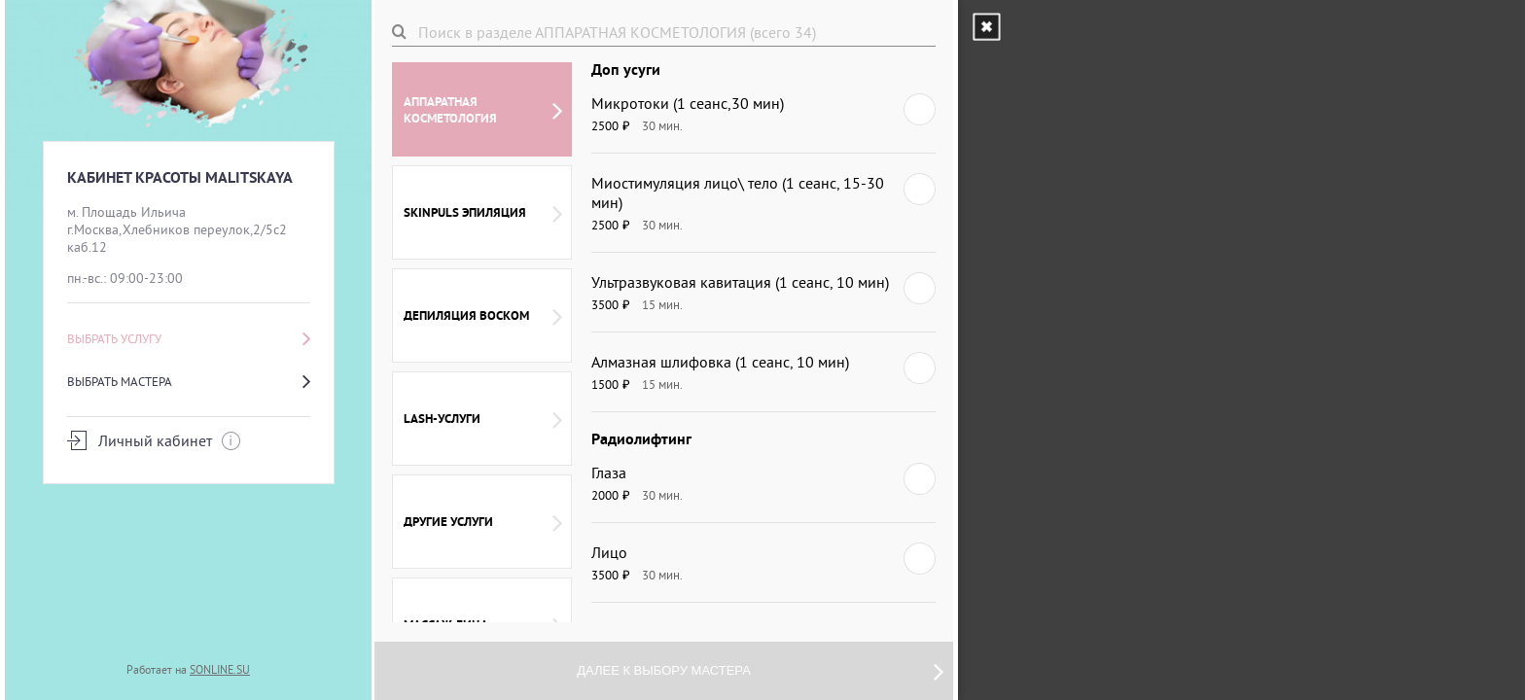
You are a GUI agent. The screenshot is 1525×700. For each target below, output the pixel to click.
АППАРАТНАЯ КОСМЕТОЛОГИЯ (483, 109)
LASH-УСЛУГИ (483, 419)
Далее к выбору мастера (760, 670)
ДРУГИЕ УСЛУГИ (483, 522)
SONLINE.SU (220, 669)
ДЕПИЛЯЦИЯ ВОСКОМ (483, 316)
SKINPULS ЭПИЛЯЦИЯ (483, 213)
